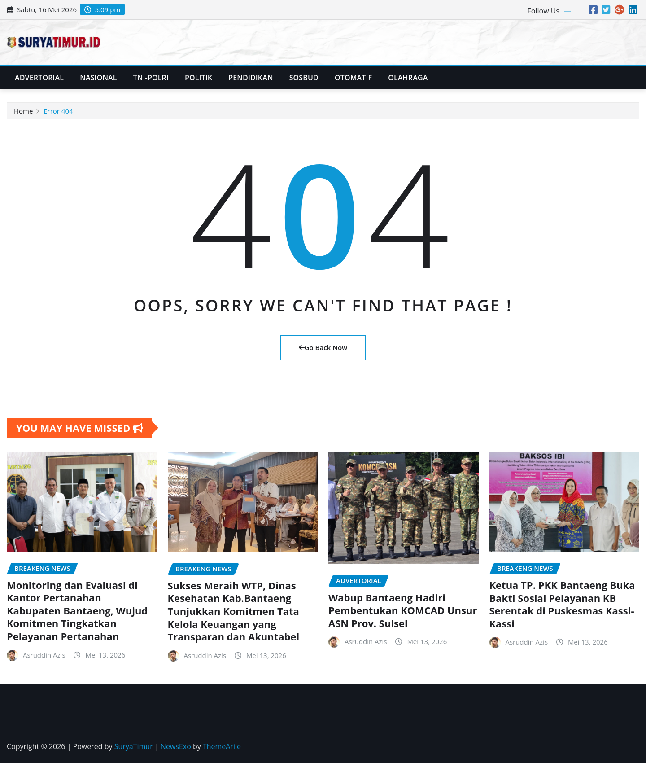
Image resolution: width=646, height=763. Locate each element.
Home (23, 110)
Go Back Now (323, 347)
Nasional (98, 78)
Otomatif (353, 78)
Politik (198, 78)
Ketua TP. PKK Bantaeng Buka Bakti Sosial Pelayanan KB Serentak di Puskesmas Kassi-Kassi (562, 604)
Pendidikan (250, 78)
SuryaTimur (133, 746)
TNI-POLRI (151, 78)
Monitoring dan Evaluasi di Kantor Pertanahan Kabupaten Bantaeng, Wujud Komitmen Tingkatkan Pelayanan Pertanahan (77, 610)
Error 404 (58, 110)
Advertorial (39, 78)
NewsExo (176, 746)
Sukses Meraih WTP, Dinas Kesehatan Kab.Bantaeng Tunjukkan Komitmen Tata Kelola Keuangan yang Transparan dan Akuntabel (234, 611)
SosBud (304, 78)
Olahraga (408, 78)
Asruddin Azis (44, 654)
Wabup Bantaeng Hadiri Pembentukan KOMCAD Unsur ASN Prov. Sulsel (402, 610)
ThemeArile (222, 746)
